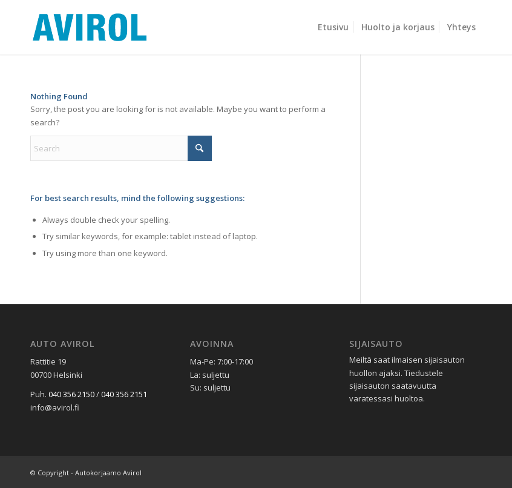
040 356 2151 (124, 394)
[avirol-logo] (89, 27)
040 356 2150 (71, 394)
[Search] (121, 148)
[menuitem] (333, 27)
